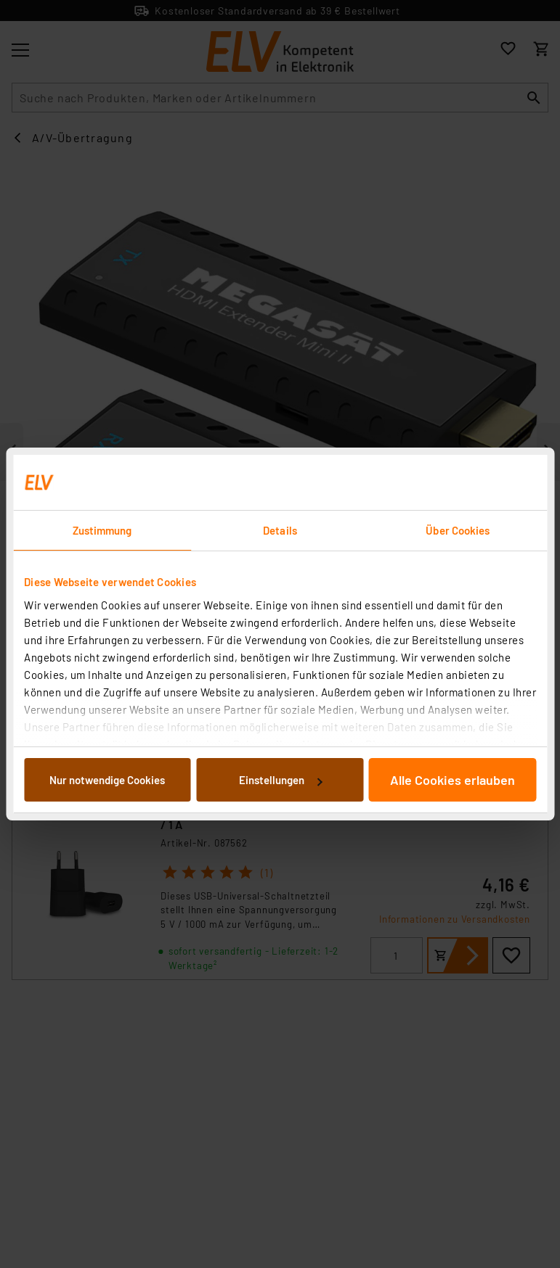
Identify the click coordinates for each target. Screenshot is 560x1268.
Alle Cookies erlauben (452, 780)
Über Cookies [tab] (458, 530)
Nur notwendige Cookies (107, 779)
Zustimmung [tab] (102, 530)
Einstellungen (280, 779)
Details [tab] (280, 530)
